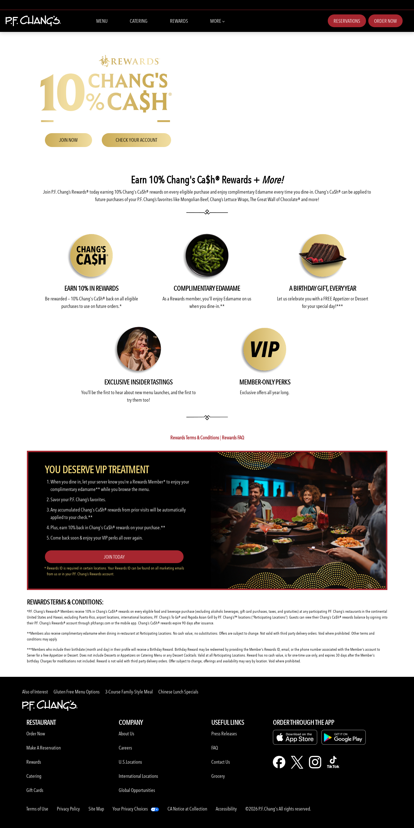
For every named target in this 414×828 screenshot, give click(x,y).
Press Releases (224, 733)
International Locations (138, 776)
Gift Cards (34, 790)
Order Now (385, 21)
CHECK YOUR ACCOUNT (136, 140)
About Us (126, 733)
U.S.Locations (130, 762)
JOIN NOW (68, 140)
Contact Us (220, 762)
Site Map (96, 809)
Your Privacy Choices (130, 809)
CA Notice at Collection (187, 809)
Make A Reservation (43, 748)
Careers (125, 748)
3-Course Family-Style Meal (129, 692)
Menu (102, 21)
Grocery (218, 776)
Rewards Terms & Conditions (194, 437)
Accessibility (226, 809)
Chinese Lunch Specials (178, 692)
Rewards (179, 21)
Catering (139, 21)
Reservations (347, 21)
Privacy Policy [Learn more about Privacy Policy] (68, 809)
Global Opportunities (137, 790)
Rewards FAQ (233, 437)
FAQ (214, 748)
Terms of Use (37, 809)
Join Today (114, 557)
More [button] (217, 20)
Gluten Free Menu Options (77, 692)
